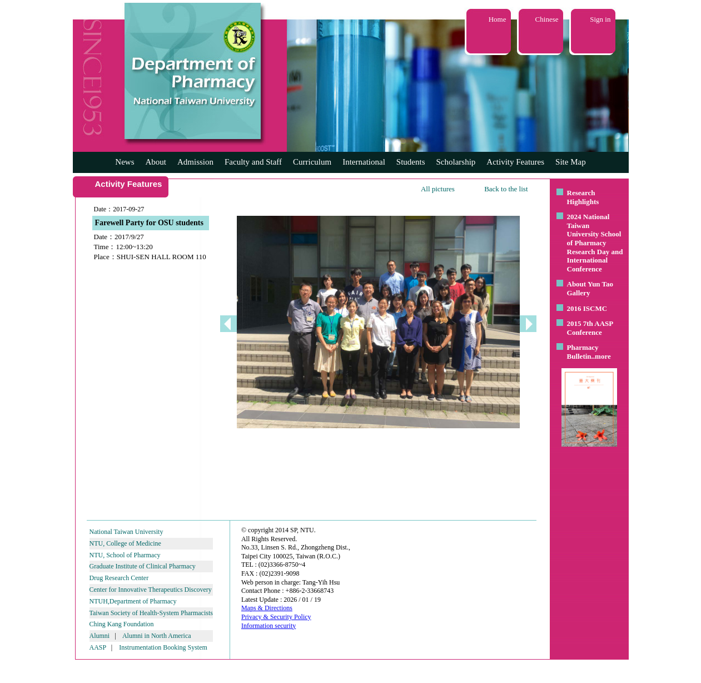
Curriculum (312, 161)
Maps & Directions (266, 608)
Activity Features (515, 161)
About (155, 161)
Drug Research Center (119, 578)
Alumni (100, 636)
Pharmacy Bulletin (583, 351)
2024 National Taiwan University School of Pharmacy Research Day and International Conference (595, 242)
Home (497, 19)
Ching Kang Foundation (122, 624)
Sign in (600, 19)
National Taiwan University (126, 532)
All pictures (438, 189)
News (124, 161)
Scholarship (456, 161)
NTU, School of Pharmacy (125, 555)
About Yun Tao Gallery (590, 288)
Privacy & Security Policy (276, 617)
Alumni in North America (156, 636)
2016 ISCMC (587, 308)
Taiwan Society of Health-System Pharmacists (151, 613)
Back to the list (506, 189)
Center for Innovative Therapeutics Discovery (151, 589)
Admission (195, 161)
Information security (268, 626)
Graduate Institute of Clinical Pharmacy (143, 566)
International (363, 161)
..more (601, 356)
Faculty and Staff (253, 161)
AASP (98, 647)
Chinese (547, 19)
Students (410, 161)
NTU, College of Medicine (125, 543)
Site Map (570, 161)
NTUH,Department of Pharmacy (133, 601)
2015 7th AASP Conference (590, 327)
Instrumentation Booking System (163, 647)
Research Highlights (583, 197)
